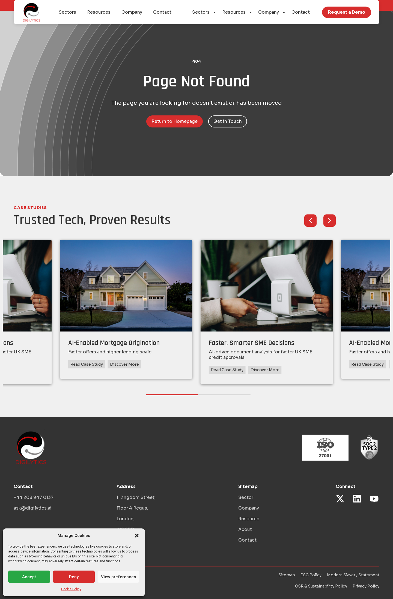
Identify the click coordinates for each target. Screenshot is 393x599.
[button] (136, 535)
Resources (237, 12)
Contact (300, 12)
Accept (29, 576)
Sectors (204, 12)
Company (272, 12)
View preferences (118, 576)
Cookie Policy (71, 589)
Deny (74, 576)
